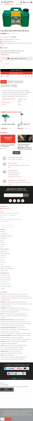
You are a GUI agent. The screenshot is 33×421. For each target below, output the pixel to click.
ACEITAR (8, 419)
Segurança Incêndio (21, 341)
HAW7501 (13, 37)
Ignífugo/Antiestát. (5, 311)
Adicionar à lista (16, 73)
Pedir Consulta (5, 85)
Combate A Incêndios (18, 315)
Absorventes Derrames (20, 313)
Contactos (2, 244)
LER (2, 419)
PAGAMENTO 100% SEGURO (16, 180)
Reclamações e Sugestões (6, 286)
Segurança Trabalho (5, 343)
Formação (12, 325)
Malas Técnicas (4, 331)
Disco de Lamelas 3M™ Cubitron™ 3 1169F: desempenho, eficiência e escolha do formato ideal (25, 147)
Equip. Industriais (21, 327)
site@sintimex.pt (4, 54)
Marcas (2, 240)
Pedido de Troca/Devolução (6, 268)
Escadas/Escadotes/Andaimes (8, 333)
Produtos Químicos (5, 329)
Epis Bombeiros (4, 321)
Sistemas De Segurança (6, 335)
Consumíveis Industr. (14, 331)
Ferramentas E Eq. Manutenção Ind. (8, 327)
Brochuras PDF (19, 81)
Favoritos (2, 260)
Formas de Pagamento (5, 279)
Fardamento (3, 307)
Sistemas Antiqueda (21, 302)
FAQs (1, 264)
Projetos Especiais (5, 325)
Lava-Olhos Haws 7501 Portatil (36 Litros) (14, 31)
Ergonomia (3, 317)
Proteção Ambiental (25, 323)
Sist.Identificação (26, 339)
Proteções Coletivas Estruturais (24, 303)
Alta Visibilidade (10, 307)
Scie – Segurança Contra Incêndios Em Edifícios (12, 347)
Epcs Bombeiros (24, 321)
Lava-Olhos (19, 4)
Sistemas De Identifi (16, 339)
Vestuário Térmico (14, 311)
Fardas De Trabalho (20, 307)
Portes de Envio (3, 282)
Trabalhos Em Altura (11, 341)
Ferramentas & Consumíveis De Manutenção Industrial (14, 357)
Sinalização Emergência (6, 337)
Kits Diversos (17, 351)
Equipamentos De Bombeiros (18, 359)
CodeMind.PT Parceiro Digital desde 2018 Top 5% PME (17, 378)
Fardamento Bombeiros (18, 319)
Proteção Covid (4, 351)
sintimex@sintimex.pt (6, 208)
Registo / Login (3, 251)
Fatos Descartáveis (24, 309)
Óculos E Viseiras (17, 294)
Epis (1, 294)
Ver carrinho (3, 255)
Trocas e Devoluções (5, 284)
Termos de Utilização (5, 275)
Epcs (2, 313)
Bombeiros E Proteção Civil (7, 319)
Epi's (9, 351)
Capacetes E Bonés (7, 294)
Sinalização (3, 315)
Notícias (2, 246)
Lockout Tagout (26, 335)
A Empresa (2, 231)
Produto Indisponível (16, 70)
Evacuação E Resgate (6, 303)
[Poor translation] (10, 390)
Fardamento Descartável (6, 353)
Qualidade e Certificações (6, 236)
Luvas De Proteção (23, 296)
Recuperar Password (5, 253)
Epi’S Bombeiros (20, 325)
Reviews (14, 85)
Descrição (3, 81)
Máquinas (18, 333)
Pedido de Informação (5, 266)
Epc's (12, 351)
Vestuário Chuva (5, 309)
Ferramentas (14, 329)
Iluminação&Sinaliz (5, 323)
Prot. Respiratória (14, 296)
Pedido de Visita (4, 270)
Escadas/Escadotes (26, 333)
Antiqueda (3, 302)
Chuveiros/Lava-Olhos (9, 4)
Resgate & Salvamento (6, 305)
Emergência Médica (18, 353)
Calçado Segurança (5, 298)
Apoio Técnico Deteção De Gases (19, 345)
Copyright (2, 288)
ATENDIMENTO (13, 170)
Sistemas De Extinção (6, 339)
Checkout (2, 257)
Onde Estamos (3, 238)
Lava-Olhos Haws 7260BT (8, 124)
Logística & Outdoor (15, 323)
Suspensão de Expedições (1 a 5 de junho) (7, 145)
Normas (10, 81)
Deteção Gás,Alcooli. (5, 300)
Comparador (3, 262)
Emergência (14, 343)
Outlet (2, 355)
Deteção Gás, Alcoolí (26, 298)
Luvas (5, 355)
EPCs (1, 4)
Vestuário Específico (14, 309)
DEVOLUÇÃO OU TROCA (15, 157)
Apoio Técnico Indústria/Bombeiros (9, 349)
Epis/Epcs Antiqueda (10, 302)
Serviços (14, 303)
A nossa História (4, 233)
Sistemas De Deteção (18, 337)
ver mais (4, 148)
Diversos (26, 315)
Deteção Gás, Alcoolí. (16, 298)
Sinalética (9, 315)
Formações (3, 341)
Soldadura (24, 294)
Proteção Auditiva (5, 296)
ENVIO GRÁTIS (12, 163)
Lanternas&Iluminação (23, 329)
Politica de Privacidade (5, 277)
